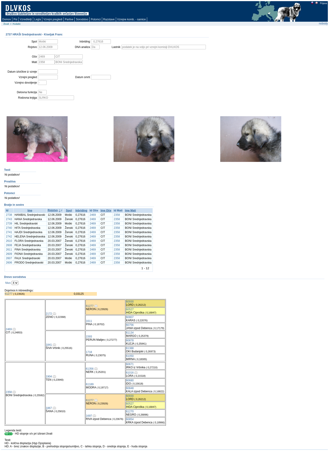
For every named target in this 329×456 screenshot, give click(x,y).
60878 (130, 340)
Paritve (69, 19)
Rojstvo (53, 210)
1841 (49, 344)
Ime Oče (106, 210)
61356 (89, 368)
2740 (9, 227)
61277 (8, 293)
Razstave (109, 19)
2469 (93, 214)
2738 (9, 214)
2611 (9, 249)
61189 (89, 384)
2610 (9, 240)
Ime (29, 210)
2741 (9, 232)
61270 (130, 411)
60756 (130, 325)
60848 (130, 388)
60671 (130, 364)
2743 (9, 219)
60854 (130, 419)
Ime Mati (130, 210)
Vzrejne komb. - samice (131, 19)
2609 (9, 254)
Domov (6, 19)
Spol (69, 210)
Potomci (96, 19)
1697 (89, 415)
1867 (49, 408)
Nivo (8, 283)
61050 (130, 356)
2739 (9, 223)
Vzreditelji (26, 19)
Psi (15, 19)
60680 (130, 380)
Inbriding (81, 210)
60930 (130, 301)
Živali (6, 24)
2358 (117, 214)
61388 (130, 348)
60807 (130, 317)
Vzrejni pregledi (52, 19)
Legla (37, 19)
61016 (130, 372)
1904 (49, 376)
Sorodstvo (82, 19)
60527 (130, 309)
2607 (9, 258)
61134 (130, 332)
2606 (9, 262)
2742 (9, 236)
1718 (89, 352)
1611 (89, 321)
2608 (9, 245)
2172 (49, 313)
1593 (89, 336)
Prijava (323, 3)
